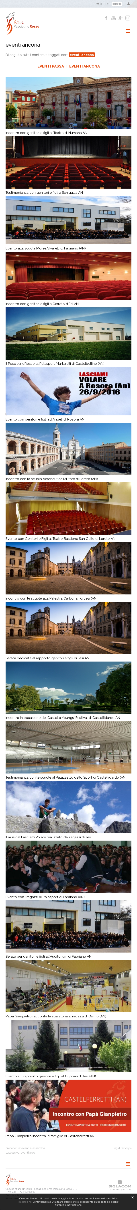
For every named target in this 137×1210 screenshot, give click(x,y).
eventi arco (28, 1152)
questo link (24, 1201)
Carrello (116, 3)
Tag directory (122, 1148)
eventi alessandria (33, 1148)
